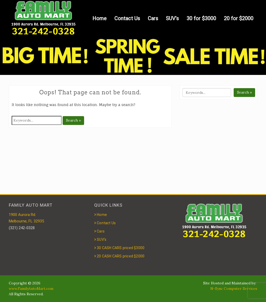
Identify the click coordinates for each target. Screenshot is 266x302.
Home (99, 18)
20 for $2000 (238, 18)
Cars (153, 18)
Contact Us (127, 18)
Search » (73, 120)
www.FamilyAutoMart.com (31, 288)
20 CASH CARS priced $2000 (120, 256)
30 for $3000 (201, 18)
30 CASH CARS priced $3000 (120, 248)
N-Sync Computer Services (233, 288)
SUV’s (172, 18)
